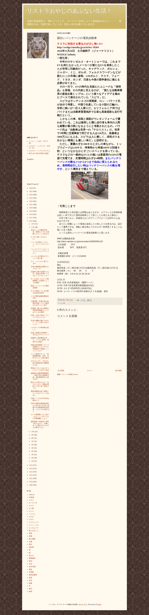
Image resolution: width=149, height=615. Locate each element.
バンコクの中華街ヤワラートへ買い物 (40, 257)
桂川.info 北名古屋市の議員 (39, 153)
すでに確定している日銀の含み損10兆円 (40, 292)
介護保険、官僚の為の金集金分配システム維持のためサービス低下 (40, 303)
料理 (30, 591)
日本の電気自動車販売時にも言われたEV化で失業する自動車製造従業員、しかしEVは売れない (40, 407)
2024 (31, 195)
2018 (31, 214)
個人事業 (32, 539)
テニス (31, 511)
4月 (32, 451)
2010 (31, 482)
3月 (32, 454)
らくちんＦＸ (34, 528)
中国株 (31, 572)
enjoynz (80, 604)
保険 (30, 583)
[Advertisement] (36, 97)
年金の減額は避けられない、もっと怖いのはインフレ (40, 322)
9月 (32, 435)
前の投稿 (118, 370)
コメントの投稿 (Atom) (69, 374)
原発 (30, 536)
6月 (32, 445)
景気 (30, 533)
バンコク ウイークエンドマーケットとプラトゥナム (40, 251)
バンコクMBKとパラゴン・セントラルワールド (40, 244)
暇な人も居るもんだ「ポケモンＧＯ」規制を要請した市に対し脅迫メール (40, 385)
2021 (31, 204)
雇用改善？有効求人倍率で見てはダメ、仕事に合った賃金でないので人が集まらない (40, 424)
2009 (31, 485)
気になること (34, 530)
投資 (30, 577)
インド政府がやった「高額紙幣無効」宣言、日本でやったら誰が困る (40, 356)
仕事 (30, 542)
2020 (31, 208)
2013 (31, 472)
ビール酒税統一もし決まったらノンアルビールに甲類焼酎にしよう (40, 416)
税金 (30, 569)
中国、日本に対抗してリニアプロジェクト (40, 316)
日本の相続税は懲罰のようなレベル (40, 267)
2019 (31, 211)
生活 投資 (32, 566)
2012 (31, 475)
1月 (32, 461)
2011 (31, 478)
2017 (31, 218)
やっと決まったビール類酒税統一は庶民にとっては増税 (40, 281)
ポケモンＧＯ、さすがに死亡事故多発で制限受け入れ (40, 363)
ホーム (89, 370)
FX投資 (31, 497)
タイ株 (31, 508)
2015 (31, 465)
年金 (30, 580)
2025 (31, 191)
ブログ (31, 519)
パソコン (32, 514)
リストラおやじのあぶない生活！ (69, 11)
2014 (31, 468)
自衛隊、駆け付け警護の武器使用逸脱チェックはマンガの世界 (40, 310)
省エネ (31, 555)
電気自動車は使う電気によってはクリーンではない (40, 393)
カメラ (31, 506)
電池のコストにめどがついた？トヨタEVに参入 (40, 369)
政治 (30, 561)
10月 (33, 431)
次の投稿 (61, 370)
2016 (31, 221)
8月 (32, 438)
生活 (30, 564)
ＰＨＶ (31, 500)
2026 (31, 188)
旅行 (30, 589)
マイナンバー (34, 522)
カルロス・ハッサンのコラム (39, 151)
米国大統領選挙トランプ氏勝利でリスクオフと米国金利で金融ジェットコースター (40, 348)
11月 (33, 227)
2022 (31, 201)
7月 (32, 441)
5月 (32, 448)
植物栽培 (32, 558)
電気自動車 (33, 575)
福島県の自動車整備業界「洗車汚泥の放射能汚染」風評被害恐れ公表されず (40, 376)
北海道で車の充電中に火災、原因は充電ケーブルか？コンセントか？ (40, 274)
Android (31, 494)
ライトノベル (34, 525)
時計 (30, 544)
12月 (33, 224)
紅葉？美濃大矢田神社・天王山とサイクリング (40, 334)
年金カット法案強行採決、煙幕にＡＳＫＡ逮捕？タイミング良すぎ (40, 232)
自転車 (31, 547)
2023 (31, 198)
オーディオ (33, 503)
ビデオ (31, 517)
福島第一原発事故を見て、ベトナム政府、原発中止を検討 (40, 340)
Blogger (98, 604)
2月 (32, 458)
